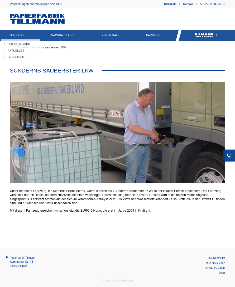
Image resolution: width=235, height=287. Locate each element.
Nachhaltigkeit (63, 35)
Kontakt (188, 4)
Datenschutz (215, 263)
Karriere (153, 35)
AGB (222, 272)
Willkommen (12, 47)
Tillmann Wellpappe (206, 35)
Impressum (216, 258)
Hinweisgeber (214, 267)
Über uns (17, 35)
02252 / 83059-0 (212, 4)
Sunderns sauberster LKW (48, 47)
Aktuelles (22, 47)
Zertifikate (110, 35)
